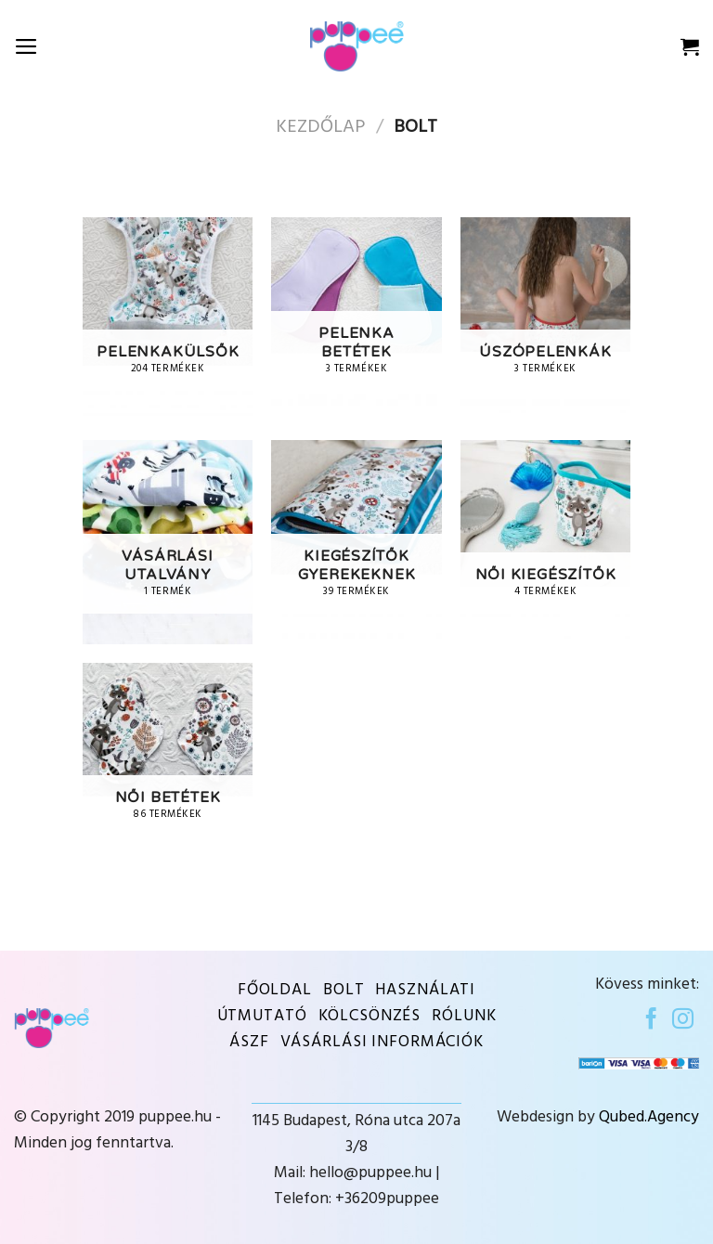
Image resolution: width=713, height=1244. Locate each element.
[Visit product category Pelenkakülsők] (168, 319)
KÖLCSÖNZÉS (369, 1017)
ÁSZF (249, 1043)
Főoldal (275, 991)
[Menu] (26, 46)
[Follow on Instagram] (683, 1020)
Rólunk (464, 1017)
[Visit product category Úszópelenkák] (545, 319)
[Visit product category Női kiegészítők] (545, 542)
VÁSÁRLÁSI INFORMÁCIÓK (382, 1043)
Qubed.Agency (649, 1118)
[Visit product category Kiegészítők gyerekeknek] (356, 542)
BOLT (344, 991)
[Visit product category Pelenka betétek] (356, 319)
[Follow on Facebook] (651, 1020)
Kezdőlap (320, 127)
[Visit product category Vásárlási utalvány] (168, 542)
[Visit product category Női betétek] (168, 765)
